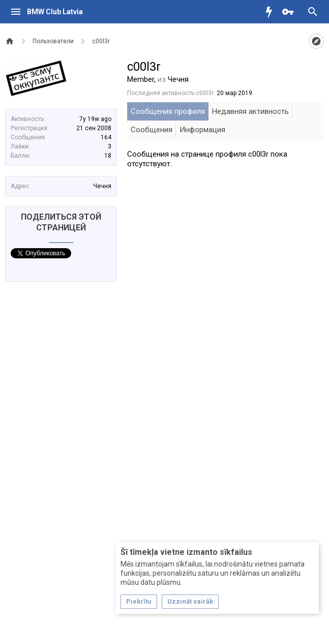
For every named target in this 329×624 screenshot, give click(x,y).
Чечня (102, 186)
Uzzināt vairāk (190, 601)
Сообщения (151, 129)
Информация (202, 129)
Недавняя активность (250, 111)
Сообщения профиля (168, 111)
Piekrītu (139, 601)
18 (107, 155)
